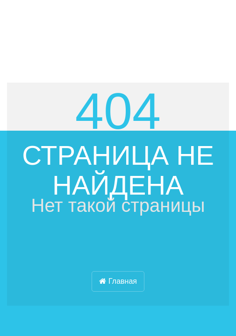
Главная (118, 281)
